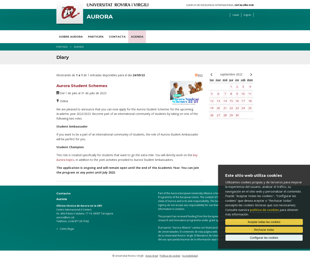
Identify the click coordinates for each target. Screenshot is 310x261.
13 (218, 101)
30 (237, 115)
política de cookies (264, 210)
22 (231, 108)
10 (243, 94)
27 (218, 115)
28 (225, 115)
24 (243, 108)
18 (250, 101)
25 (250, 108)
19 (211, 108)
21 (225, 108)
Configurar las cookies (264, 237)
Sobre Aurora (71, 36)
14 (225, 101)
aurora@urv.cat (65, 217)
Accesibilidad (190, 256)
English (247, 14)
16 (237, 101)
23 (237, 108)
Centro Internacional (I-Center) (73, 209)
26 (211, 115)
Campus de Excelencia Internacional (220, 5)
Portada (62, 46)
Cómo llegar (67, 229)
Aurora (100, 16)
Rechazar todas (264, 229)
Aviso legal (151, 256)
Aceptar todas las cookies (264, 222)
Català (235, 14)
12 (211, 101)
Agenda (137, 36)
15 (231, 101)
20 (218, 108)
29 (231, 115)
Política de (170, 256)
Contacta (117, 36)
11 (250, 94)
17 (243, 101)
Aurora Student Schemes (81, 85)
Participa (96, 36)
